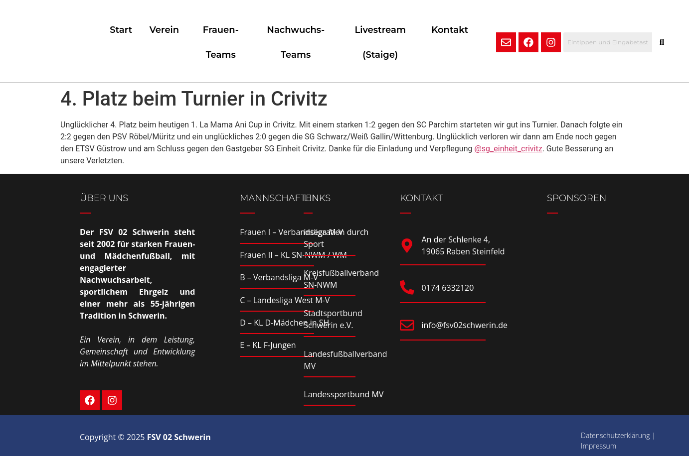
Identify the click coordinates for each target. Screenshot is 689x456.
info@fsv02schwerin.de (465, 326)
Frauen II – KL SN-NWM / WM (293, 254)
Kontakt (450, 29)
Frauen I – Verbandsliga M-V (291, 232)
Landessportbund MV (343, 394)
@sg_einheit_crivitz (508, 148)
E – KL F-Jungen (268, 345)
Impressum (598, 446)
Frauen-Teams (227, 42)
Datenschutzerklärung (615, 435)
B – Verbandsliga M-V (279, 277)
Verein (170, 29)
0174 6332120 (448, 287)
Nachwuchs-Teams (300, 42)
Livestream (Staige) (380, 42)
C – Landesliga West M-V (285, 300)
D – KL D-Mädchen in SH (284, 322)
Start (124, 29)
